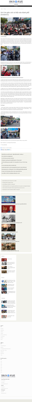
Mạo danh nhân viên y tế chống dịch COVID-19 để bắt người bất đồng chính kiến (14, 169)
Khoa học (3, 277)
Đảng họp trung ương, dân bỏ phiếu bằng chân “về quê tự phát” (12, 160)
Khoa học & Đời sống (4, 334)
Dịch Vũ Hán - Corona (4, 350)
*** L (1, 144)
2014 (1, 364)
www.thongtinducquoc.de (4, 383)
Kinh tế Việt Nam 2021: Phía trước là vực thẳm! (9, 180)
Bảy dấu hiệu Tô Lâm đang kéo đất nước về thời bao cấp (10, 250)
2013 (1, 362)
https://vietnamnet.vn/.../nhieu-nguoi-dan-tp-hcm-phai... (8, 142)
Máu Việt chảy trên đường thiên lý (7, 156)
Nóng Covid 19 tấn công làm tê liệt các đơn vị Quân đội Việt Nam (12, 171)
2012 (1, 361)
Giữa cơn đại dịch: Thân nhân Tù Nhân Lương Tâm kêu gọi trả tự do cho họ (13, 187)
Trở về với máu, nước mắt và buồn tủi (8, 158)
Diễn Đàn (3, 256)
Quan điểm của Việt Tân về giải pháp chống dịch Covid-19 (11, 173)
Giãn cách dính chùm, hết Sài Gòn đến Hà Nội (9, 165)
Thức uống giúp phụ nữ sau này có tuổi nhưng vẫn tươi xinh (11, 292)
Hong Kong (2, 353)
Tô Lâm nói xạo (4, 213)
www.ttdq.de (2, 382)
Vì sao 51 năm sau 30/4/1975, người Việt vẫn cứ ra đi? (11, 267)
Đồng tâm (2, 347)
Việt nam (2, 331)
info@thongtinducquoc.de (4, 388)
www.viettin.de (3, 380)
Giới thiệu (2, 391)
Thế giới (2, 333)
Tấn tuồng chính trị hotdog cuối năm (8, 182)
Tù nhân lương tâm (3, 345)
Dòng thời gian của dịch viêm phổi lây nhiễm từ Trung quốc (11, 189)
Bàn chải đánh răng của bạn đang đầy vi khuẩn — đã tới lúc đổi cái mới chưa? (11, 281)
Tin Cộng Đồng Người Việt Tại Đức (6, 348)
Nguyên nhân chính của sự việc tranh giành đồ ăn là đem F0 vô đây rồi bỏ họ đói (14, 167)
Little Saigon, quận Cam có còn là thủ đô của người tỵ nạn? (10, 241)
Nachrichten (3, 298)
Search (1, 339)
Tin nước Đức (2, 336)
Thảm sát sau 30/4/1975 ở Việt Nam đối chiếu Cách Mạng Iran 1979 (12, 222)
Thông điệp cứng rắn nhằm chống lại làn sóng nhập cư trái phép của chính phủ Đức (11, 302)
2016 (1, 367)
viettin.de (16, 4)
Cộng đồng (2, 330)
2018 (1, 370)
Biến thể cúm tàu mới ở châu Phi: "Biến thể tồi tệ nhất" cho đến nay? (12, 154)
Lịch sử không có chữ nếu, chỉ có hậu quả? (9, 184)
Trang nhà (2, 328)
